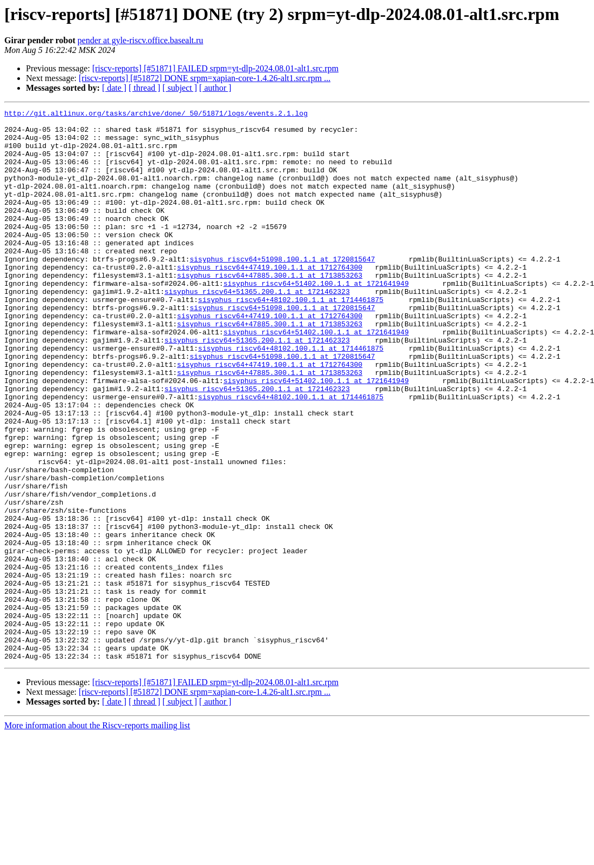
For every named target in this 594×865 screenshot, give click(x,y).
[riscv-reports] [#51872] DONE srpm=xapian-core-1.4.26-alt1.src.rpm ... (204, 78)
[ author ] (215, 87)
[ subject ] (180, 87)
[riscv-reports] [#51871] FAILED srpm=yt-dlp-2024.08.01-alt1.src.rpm (215, 68)
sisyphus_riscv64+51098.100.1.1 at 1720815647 (282, 289)
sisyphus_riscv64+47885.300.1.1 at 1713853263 (269, 309)
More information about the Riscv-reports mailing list (97, 835)
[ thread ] (144, 87)
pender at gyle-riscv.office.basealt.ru (141, 40)
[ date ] (114, 87)
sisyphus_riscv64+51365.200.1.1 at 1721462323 (256, 328)
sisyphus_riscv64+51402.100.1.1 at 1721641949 (316, 319)
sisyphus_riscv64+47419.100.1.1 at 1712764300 (269, 299)
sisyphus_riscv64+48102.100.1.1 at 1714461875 (290, 338)
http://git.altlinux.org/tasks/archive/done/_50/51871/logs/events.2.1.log (156, 114)
